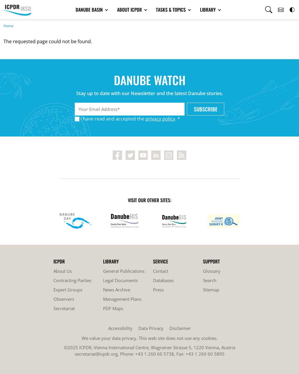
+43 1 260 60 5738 (154, 354)
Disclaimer (180, 328)
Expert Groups (67, 290)
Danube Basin (90, 9)
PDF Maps (113, 308)
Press (158, 290)
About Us (62, 271)
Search (209, 280)
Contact (160, 271)
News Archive (116, 290)
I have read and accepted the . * (130, 119)
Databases (163, 280)
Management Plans (122, 299)
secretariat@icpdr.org (96, 354)
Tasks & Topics (171, 9)
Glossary (211, 271)
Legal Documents (120, 280)
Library (208, 9)
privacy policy (160, 119)
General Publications (124, 271)
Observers (63, 299)
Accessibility (120, 328)
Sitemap (211, 290)
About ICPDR (130, 9)
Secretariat (64, 308)
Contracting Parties (72, 280)
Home (8, 25)
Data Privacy (151, 328)
